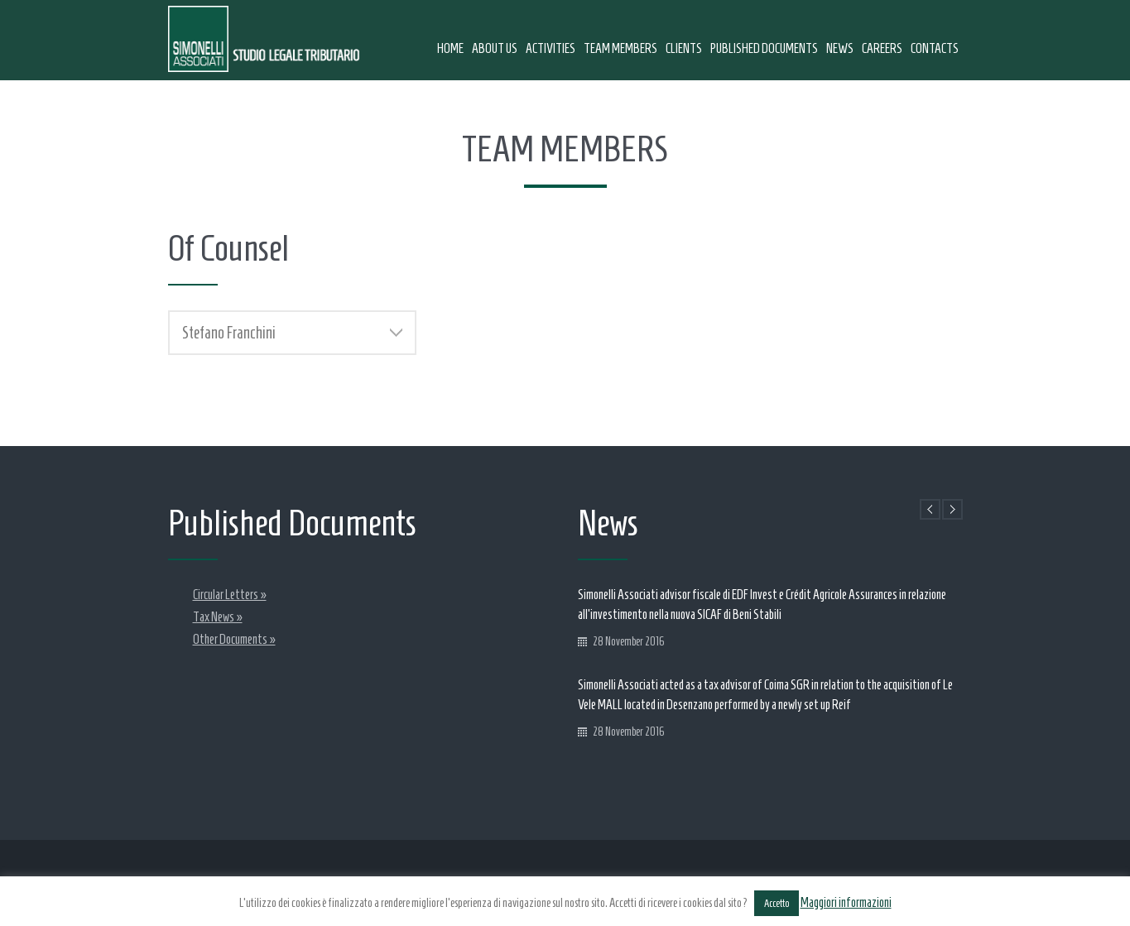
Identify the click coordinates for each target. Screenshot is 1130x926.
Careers (882, 48)
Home (450, 48)
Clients (684, 48)
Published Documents (764, 48)
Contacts (935, 48)
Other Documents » (234, 639)
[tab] (292, 332)
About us (494, 48)
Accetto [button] (776, 903)
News (840, 48)
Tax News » (218, 617)
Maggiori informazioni (846, 902)
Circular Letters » (230, 595)
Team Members (620, 48)
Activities (550, 48)
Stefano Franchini (292, 333)
